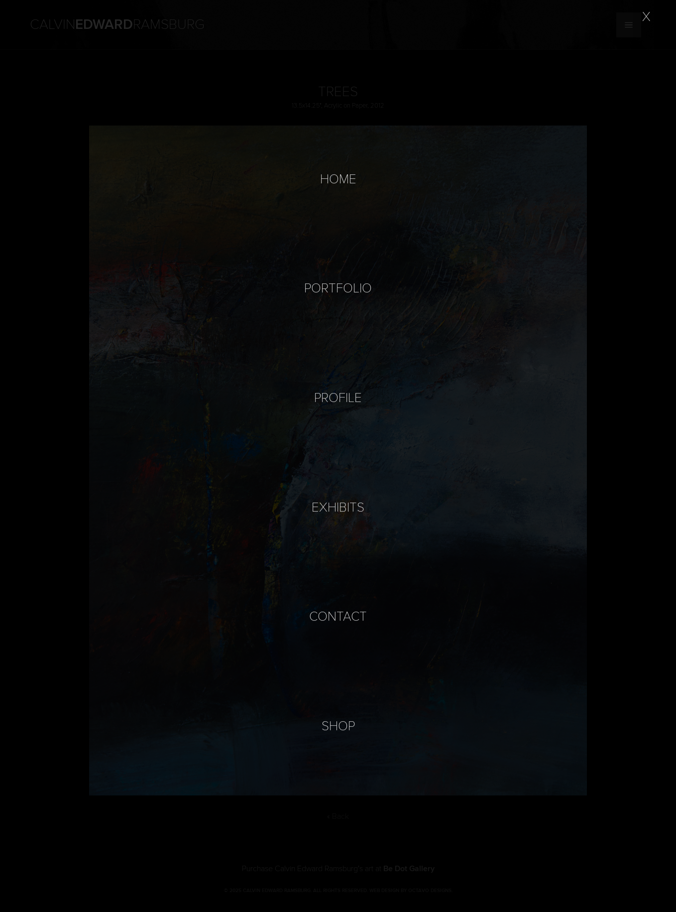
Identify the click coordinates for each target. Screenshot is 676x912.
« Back (338, 816)
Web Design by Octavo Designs (410, 891)
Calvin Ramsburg (117, 24)
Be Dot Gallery (409, 869)
